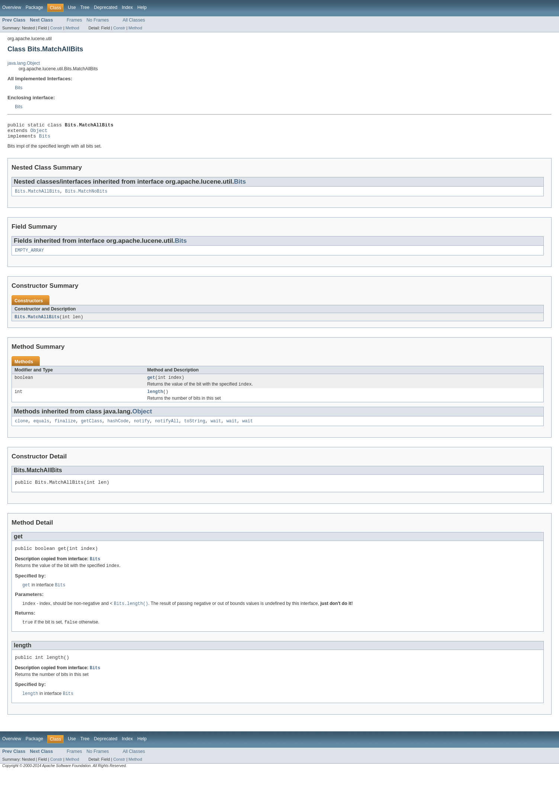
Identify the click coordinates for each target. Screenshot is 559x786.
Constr (56, 28)
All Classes (134, 20)
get (151, 383)
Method (72, 28)
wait (216, 429)
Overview (11, 7)
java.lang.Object (23, 63)
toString (194, 429)
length (155, 399)
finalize (65, 429)
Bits (18, 87)
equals (41, 429)
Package (34, 7)
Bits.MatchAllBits (37, 195)
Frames (74, 20)
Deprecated (106, 7)
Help (142, 7)
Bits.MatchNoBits (86, 195)
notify (142, 429)
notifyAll (167, 429)
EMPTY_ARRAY (29, 255)
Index (127, 7)
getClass (91, 429)
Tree (85, 7)
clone (21, 429)
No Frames (98, 20)
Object (39, 132)
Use (72, 7)
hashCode (118, 429)
